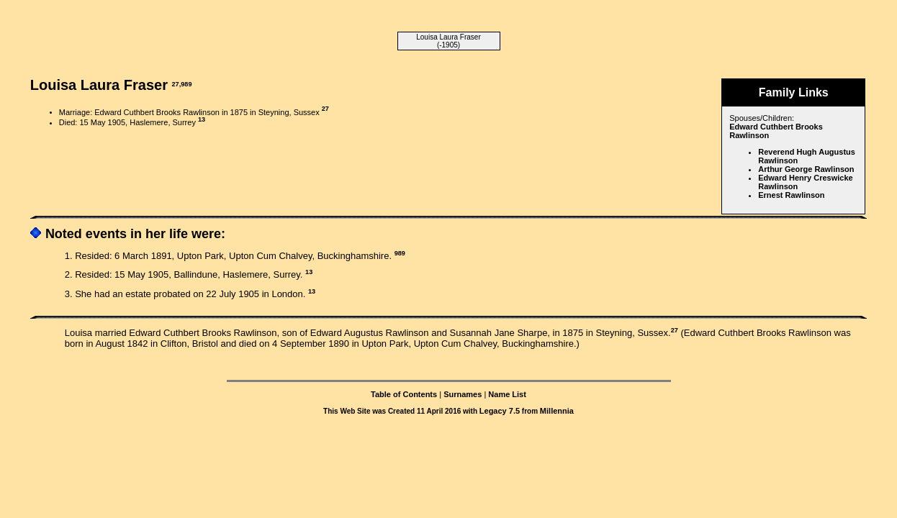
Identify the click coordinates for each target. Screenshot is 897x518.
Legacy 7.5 (499, 410)
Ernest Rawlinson (791, 195)
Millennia (557, 410)
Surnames (462, 394)
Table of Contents (404, 394)
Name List (507, 394)
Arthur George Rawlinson (806, 169)
